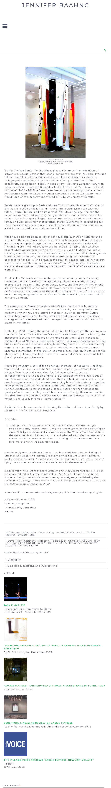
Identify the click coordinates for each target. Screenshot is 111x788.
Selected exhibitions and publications (32, 565)
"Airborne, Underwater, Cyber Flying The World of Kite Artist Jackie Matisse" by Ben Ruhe (50, 533)
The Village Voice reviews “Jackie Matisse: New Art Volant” (49, 760)
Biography (14, 559)
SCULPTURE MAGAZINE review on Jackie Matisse (38, 723)
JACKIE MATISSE (14, 605)
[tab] (55, 534)
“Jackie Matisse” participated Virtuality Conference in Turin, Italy (54, 685)
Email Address (11, 785)
